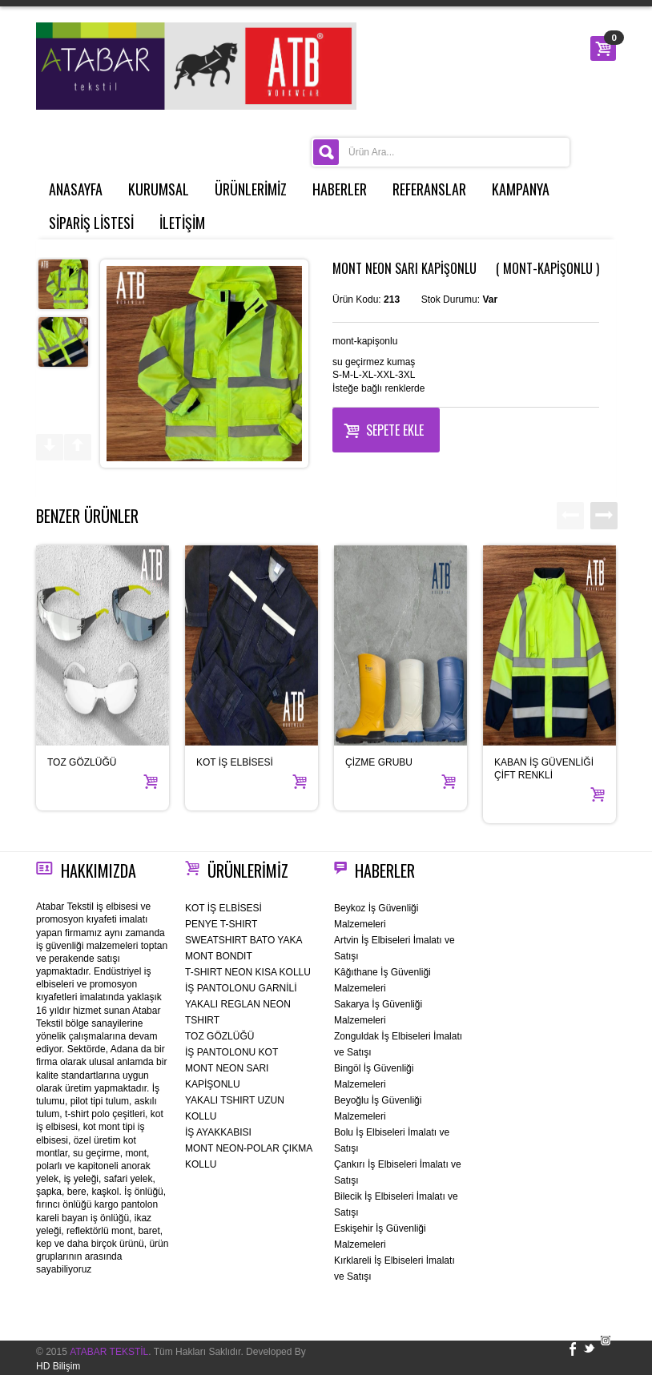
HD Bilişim (58, 1366)
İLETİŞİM (182, 222)
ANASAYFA (76, 189)
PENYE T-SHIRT (221, 924)
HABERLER (339, 189)
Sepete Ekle (384, 428)
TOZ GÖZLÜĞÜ (81, 762)
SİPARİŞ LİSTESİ (91, 222)
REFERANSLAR (429, 189)
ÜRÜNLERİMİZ (251, 189)
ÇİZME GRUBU (379, 762)
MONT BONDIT (218, 956)
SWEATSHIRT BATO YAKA (243, 940)
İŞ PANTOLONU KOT (231, 1052)
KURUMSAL (158, 189)
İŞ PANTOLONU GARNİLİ (241, 988)
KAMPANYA (520, 189)
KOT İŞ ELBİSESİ (234, 762)
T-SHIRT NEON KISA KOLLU (248, 972)
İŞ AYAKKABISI (218, 1132)
